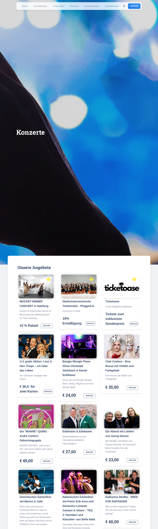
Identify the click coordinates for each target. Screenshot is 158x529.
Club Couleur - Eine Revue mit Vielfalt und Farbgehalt (119, 366)
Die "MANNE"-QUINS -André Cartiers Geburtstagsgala (34, 436)
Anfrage (134, 6)
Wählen (47, 326)
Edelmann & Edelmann (77, 431)
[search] (124, 6)
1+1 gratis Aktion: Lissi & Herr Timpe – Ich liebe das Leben (36, 366)
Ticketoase (112, 301)
